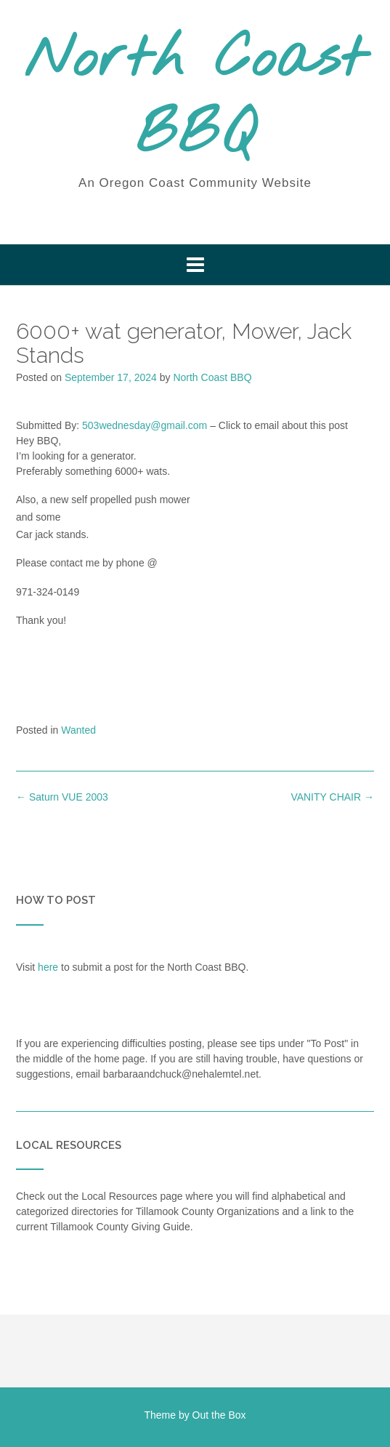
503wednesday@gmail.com (144, 425)
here (48, 967)
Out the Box (219, 1415)
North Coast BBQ (195, 98)
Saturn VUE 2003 (62, 797)
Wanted (78, 730)
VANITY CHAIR (332, 797)
